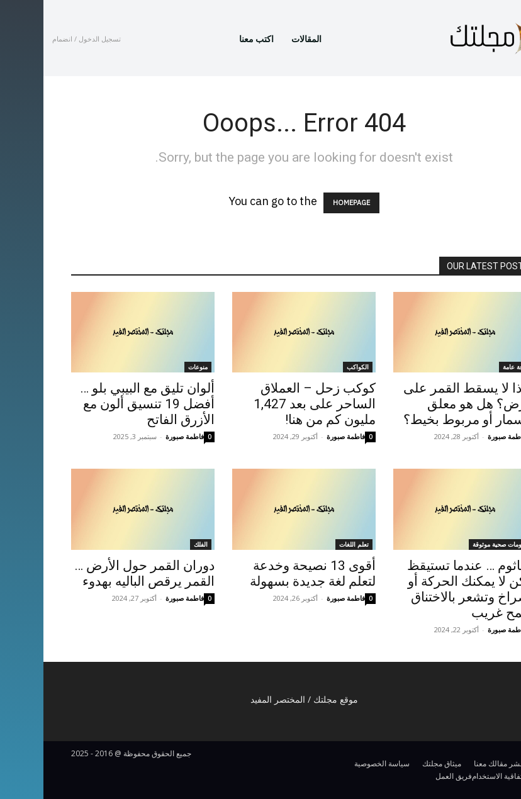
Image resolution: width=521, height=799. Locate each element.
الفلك (157, 544)
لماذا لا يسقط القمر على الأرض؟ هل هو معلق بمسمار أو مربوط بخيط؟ (426, 404)
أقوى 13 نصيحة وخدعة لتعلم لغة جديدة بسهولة (269, 573)
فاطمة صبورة (141, 436)
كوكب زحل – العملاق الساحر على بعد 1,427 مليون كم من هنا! (271, 404)
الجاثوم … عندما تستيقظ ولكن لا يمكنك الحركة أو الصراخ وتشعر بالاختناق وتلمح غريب (428, 589)
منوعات (154, 366)
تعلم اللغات (310, 544)
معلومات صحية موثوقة (457, 544)
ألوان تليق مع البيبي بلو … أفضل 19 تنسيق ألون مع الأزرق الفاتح (103, 404)
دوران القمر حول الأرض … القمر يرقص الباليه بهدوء (101, 573)
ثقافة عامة (472, 366)
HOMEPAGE (308, 203)
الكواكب (314, 366)
